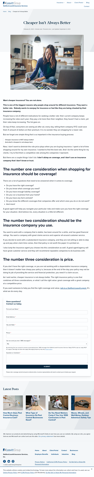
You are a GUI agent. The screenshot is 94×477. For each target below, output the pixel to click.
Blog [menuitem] (87, 3)
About (44, 450)
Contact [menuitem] (86, 6)
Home (4, 11)
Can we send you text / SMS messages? (18, 341)
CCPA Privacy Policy (27, 473)
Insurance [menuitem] (60, 3)
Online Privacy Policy (10, 473)
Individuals (55, 454)
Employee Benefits (41, 454)
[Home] (11, 450)
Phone (8, 333)
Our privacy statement (45, 436)
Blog (9, 11)
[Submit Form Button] (47, 367)
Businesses (74, 450)
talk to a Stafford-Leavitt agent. (73, 288)
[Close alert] (91, 469)
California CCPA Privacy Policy (57, 462)
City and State (10, 325)
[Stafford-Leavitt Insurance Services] (11, 3)
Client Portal (54, 450)
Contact (64, 450)
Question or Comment (13, 353)
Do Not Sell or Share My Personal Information (61, 473)
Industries (65, 454)
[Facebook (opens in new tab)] (5, 462)
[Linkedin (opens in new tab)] (9, 462)
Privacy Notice (40, 462)
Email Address (11, 317)
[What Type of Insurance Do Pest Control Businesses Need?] (36, 411)
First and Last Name (12, 309)
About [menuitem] (69, 3)
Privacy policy (48, 349)
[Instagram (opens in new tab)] (14, 462)
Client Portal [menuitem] (78, 3)
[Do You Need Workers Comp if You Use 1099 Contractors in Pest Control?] (58, 411)
